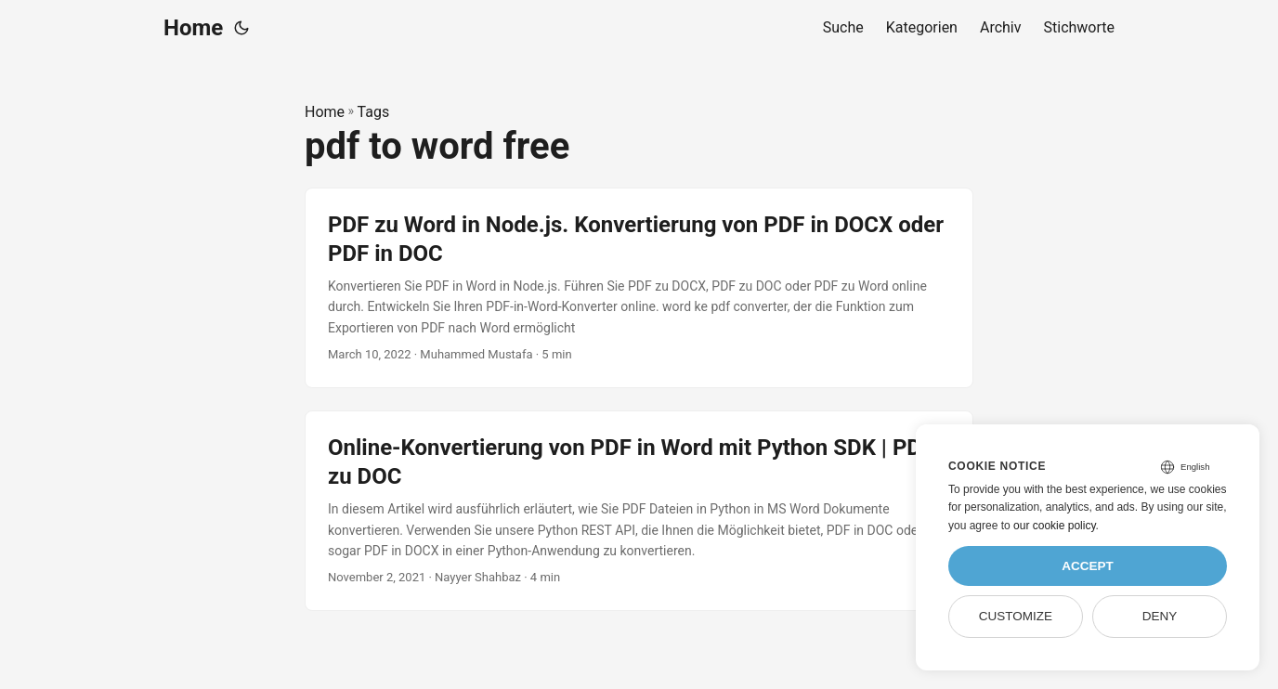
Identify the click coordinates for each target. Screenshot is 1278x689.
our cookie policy (1054, 525)
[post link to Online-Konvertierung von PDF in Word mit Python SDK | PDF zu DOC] (639, 510)
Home (193, 28)
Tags (374, 112)
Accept (1088, 566)
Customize (1015, 616)
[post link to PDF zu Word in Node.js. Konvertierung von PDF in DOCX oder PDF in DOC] (639, 287)
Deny (1160, 616)
